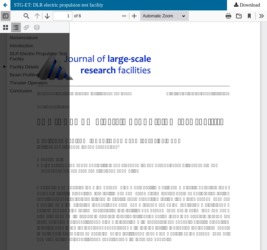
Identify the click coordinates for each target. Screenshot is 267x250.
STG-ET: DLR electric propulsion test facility (58, 5)
